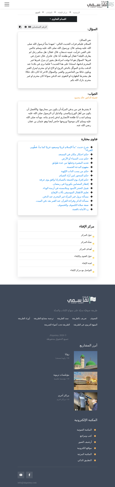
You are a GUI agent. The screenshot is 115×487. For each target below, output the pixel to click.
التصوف (93, 318)
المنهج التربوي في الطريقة (86, 325)
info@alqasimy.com (27, 482)
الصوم (37, 12)
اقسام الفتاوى (58, 19)
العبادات (49, 12)
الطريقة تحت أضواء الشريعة (57, 325)
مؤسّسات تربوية (61, 375)
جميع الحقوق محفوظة (57, 339)
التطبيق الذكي (85, 460)
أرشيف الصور (85, 442)
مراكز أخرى (63, 395)
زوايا (67, 354)
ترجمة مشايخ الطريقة (44, 318)
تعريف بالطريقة (79, 318)
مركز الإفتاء (62, 12)
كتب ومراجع (86, 436)
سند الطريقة (63, 318)
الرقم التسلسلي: (36, 27)
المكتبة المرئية (85, 454)
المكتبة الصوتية (84, 429)
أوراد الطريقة (24, 318)
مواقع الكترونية (84, 448)
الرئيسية (76, 12)
